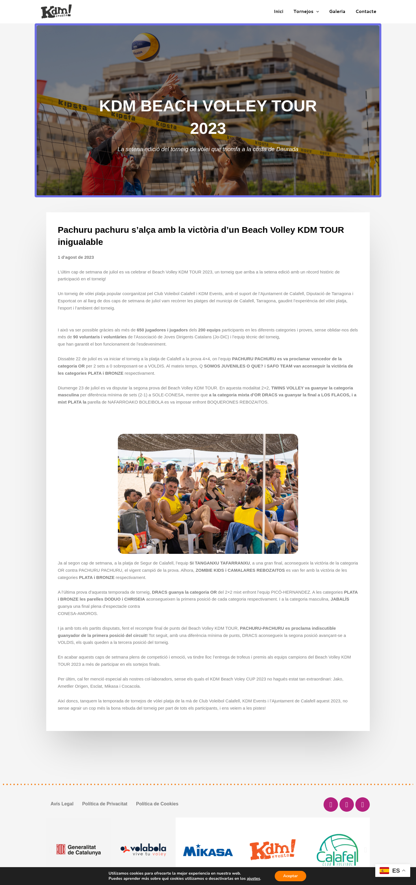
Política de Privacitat (104, 803)
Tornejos (309, 11)
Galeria (339, 11)
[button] (50, 850)
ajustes (253, 878)
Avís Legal (62, 803)
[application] (320, 11)
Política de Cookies (157, 803)
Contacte (366, 11)
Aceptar (290, 876)
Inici (283, 11)
